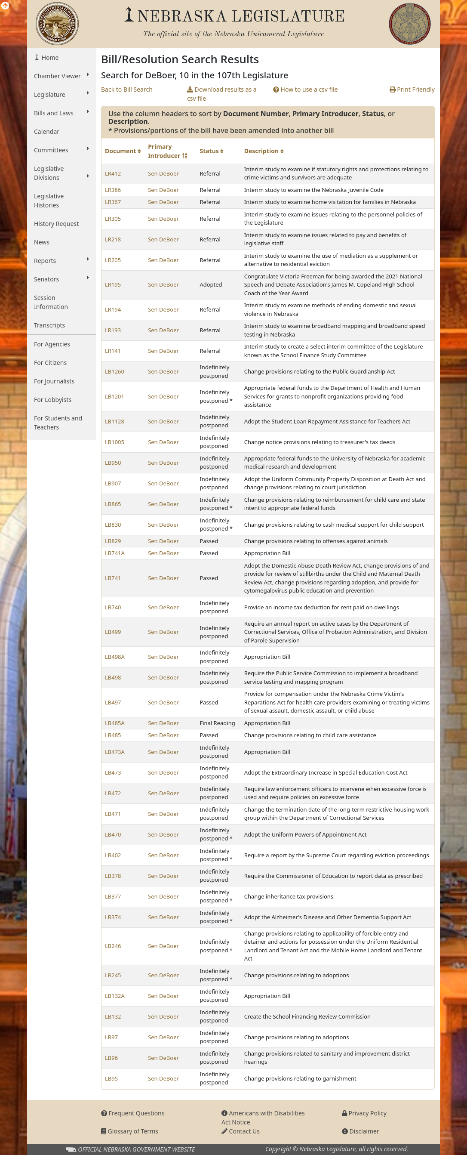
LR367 (113, 202)
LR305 (113, 218)
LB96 (111, 1058)
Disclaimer (360, 1131)
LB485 (113, 735)
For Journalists (54, 381)
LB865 (113, 504)
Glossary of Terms (129, 1131)
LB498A (115, 657)
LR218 (113, 239)
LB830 (113, 524)
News (41, 242)
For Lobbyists (52, 399)
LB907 (113, 483)
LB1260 (114, 371)
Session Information (51, 302)
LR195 (113, 284)
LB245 (113, 975)
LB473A (115, 752)
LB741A (115, 553)
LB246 (113, 946)
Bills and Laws (61, 112)
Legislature (61, 94)
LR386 (113, 190)
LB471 (113, 814)
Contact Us (240, 1131)
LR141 (113, 351)
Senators (61, 279)
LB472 (113, 793)
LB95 (111, 1078)
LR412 (113, 173)
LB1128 (114, 421)
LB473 (113, 772)
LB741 (113, 578)
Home (49, 57)
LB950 (113, 462)
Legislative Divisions (61, 173)
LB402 (113, 855)
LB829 (113, 541)
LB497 (113, 702)
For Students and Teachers (58, 422)
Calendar (46, 131)
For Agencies (52, 344)
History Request (56, 223)
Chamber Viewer (61, 75)
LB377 (113, 896)
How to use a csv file (305, 89)
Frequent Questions (133, 1113)
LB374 (113, 917)
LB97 (111, 1037)
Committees (61, 149)
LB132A (115, 996)
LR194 (113, 309)
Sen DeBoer (163, 173)
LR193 (113, 330)
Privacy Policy (364, 1113)
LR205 (113, 260)
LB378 (113, 876)
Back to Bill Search (127, 89)
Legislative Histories (49, 200)
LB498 (113, 677)
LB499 (113, 632)
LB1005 (114, 442)
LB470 (113, 834)
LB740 (113, 607)
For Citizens (50, 362)
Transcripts (49, 325)
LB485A (115, 723)
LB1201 (114, 396)
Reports (61, 260)
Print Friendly (412, 89)
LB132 (113, 1016)
